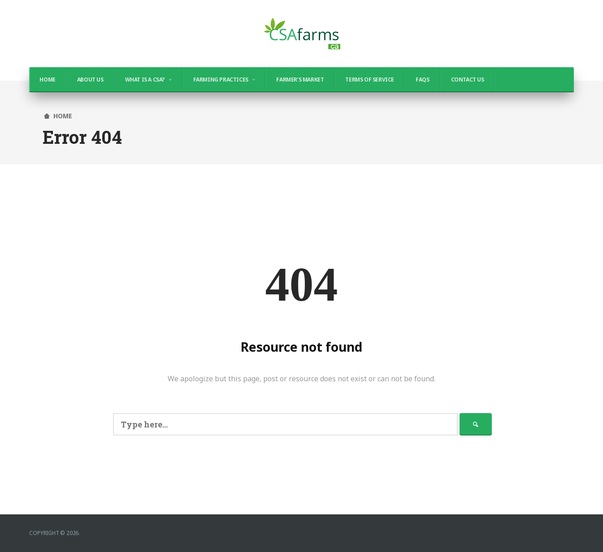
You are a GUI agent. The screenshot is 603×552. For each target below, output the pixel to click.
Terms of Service (369, 79)
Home (47, 79)
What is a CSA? (145, 79)
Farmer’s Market (300, 79)
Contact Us (467, 79)
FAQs (422, 79)
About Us (90, 79)
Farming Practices (220, 79)
